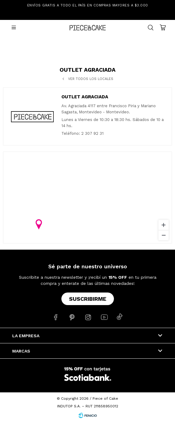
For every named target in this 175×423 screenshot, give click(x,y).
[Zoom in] (164, 225)
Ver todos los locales (90, 79)
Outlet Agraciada (84, 97)
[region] (87, 197)
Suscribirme (87, 299)
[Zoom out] (164, 235)
